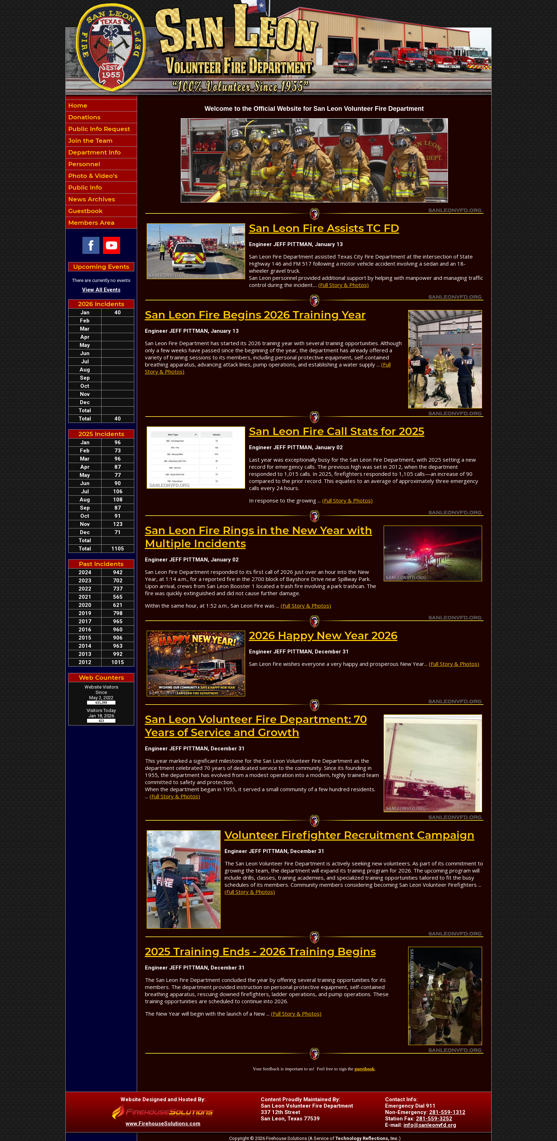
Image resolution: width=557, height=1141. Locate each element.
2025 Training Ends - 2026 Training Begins (260, 951)
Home (76, 105)
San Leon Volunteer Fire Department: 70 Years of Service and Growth (256, 726)
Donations (83, 117)
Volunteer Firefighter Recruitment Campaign (350, 835)
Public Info (84, 187)
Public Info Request (98, 128)
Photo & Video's (92, 175)
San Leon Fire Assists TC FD (324, 228)
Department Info (93, 152)
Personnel (83, 164)
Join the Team (89, 140)
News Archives (90, 199)
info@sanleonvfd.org (430, 1125)
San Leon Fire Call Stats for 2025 (336, 431)
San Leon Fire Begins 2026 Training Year (255, 314)
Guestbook (84, 210)
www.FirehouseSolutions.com (163, 1123)
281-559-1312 (447, 1112)
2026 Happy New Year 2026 (323, 635)
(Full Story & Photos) (343, 284)
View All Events (101, 290)
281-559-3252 (434, 1118)
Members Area (90, 222)
